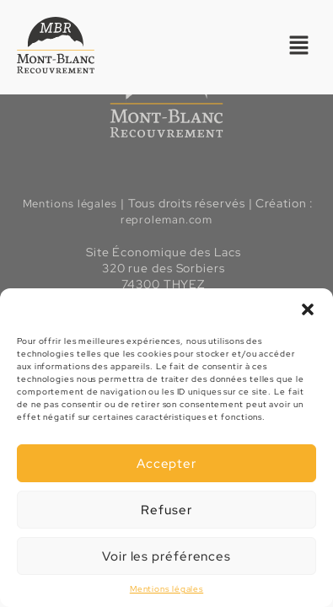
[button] (307, 309)
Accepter (166, 463)
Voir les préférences (166, 556)
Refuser (166, 510)
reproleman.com (167, 219)
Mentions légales (166, 588)
